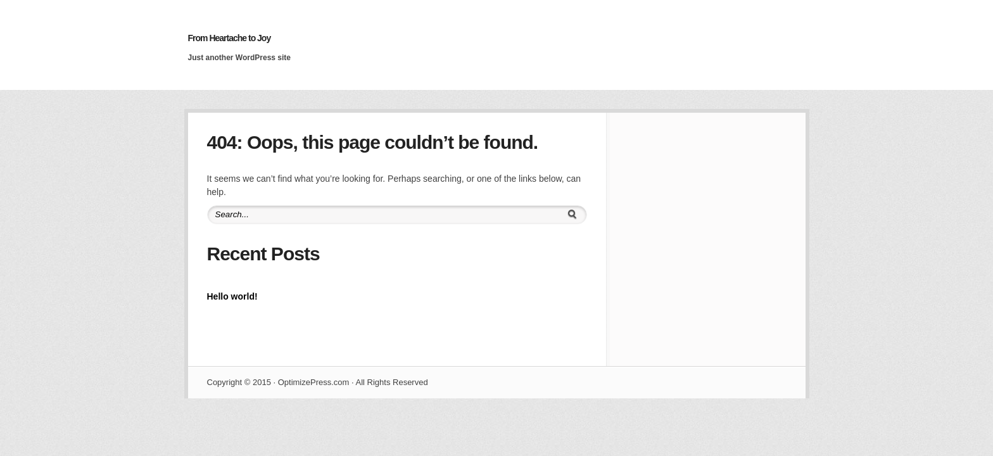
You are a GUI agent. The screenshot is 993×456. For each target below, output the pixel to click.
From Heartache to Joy (229, 38)
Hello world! (232, 296)
